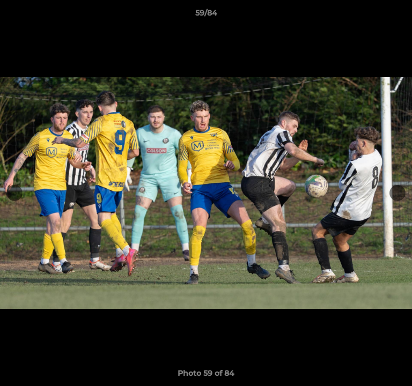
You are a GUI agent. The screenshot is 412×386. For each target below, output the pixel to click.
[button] (399, 15)
